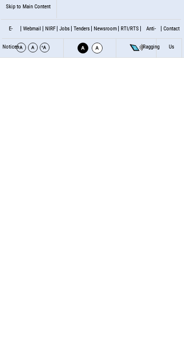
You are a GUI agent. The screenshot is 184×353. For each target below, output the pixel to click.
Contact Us (171, 37)
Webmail (32, 28)
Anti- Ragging (151, 37)
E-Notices (10, 37)
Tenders (82, 28)
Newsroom (105, 28)
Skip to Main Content (28, 6)
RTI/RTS (130, 28)
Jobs (64, 28)
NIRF (50, 28)
